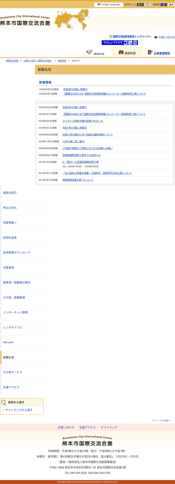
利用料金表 (10, 237)
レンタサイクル (12, 327)
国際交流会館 (12, 61)
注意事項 (8, 267)
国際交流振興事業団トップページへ (130, 36)
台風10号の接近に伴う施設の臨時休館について (87, 134)
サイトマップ (109, 427)
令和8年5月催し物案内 (75, 89)
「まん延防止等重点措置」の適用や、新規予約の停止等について (97, 173)
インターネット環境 (15, 312)
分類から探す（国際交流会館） (38, 61)
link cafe (8, 342)
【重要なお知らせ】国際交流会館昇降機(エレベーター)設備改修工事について (104, 93)
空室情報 (9, 222)
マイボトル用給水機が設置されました (82, 121)
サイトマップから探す (19, 410)
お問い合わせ (167, 37)
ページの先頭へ (163, 420)
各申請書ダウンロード (16, 252)
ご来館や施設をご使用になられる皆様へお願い (87, 148)
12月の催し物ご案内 (73, 141)
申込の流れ (10, 207)
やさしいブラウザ (113, 42)
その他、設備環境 (14, 297)
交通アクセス (11, 387)
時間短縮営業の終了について (77, 180)
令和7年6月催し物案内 (74, 128)
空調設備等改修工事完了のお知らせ (81, 155)
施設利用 (62, 61)
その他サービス (12, 372)
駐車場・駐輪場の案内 (16, 282)
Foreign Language (109, 4)
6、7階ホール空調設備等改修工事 (80, 162)
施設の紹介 (10, 192)
